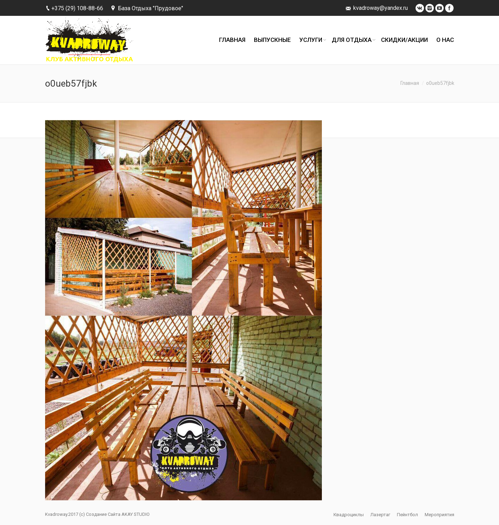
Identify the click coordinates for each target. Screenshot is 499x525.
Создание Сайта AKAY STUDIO (118, 514)
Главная (409, 83)
